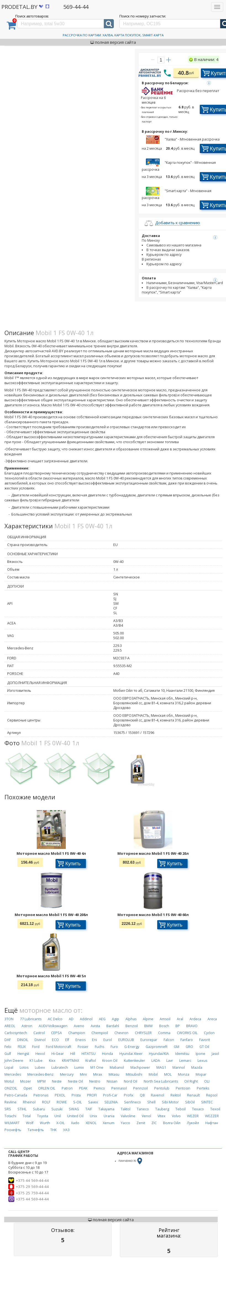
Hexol (40, 1053)
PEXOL (60, 1095)
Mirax (97, 1074)
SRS (7, 1109)
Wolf (29, 1123)
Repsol (211, 1095)
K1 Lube (36, 1060)
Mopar (201, 1074)
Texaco (198, 1109)
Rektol (175, 1095)
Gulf (7, 1053)
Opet (27, 1088)
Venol (146, 1116)
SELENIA (111, 1102)
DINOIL (22, 1039)
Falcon (169, 1039)
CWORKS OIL (187, 1032)
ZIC (154, 1123)
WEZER (193, 1116)
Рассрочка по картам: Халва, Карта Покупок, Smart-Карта (113, 35)
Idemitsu (182, 1053)
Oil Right (191, 1081)
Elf (67, 1039)
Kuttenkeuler (134, 1060)
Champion (76, 1032)
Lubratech (59, 1067)
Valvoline (128, 1116)
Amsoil (165, 1019)
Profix (128, 1095)
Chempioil (99, 1032)
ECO (55, 1039)
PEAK (83, 1088)
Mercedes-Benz (40, 1074)
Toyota (42, 1116)
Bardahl (112, 1026)
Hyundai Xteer (131, 1053)
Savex (93, 1102)
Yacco (125, 1123)
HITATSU (89, 1053)
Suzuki (56, 1109)
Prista (76, 1095)
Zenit (140, 1123)
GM (176, 1046)
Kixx (52, 1060)
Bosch (164, 1026)
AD (71, 1019)
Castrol (39, 1032)
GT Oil (204, 1046)
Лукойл (193, 1123)
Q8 (142, 1095)
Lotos (24, 1067)
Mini (83, 1074)
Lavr (169, 1060)
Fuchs (99, 1046)
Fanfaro (186, 1039)
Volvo (176, 1116)
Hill (72, 1053)
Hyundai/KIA (159, 1053)
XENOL (91, 1123)
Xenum (108, 1123)
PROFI (92, 1095)
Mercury (66, 1074)
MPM (41, 1081)
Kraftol (90, 1060)
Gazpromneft (156, 1046)
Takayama (106, 1109)
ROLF (46, 1102)
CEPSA (56, 1032)
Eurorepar (148, 1039)
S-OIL (77, 1102)
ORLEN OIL (46, 1088)
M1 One (96, 1067)
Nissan (112, 1081)
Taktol (125, 1109)
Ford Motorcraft (58, 1046)
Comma (164, 1032)
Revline (10, 1102)
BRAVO (192, 1026)
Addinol (86, 1019)
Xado (75, 1123)
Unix (93, 1116)
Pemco (99, 1088)
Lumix (79, 1067)
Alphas (130, 1019)
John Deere (13, 1060)
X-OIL (60, 1123)
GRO (189, 1046)
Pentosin (183, 1088)
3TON (9, 1019)
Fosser (83, 1046)
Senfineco (132, 1102)
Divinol (40, 1039)
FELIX (22, 1046)
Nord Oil (130, 1081)
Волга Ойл (171, 1123)
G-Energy (131, 1046)
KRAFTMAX (70, 1060)
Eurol (107, 1039)
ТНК (53, 1129)
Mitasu (114, 1074)
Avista (95, 1026)
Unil (57, 1116)
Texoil (215, 1109)
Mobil (153, 1074)
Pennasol (119, 1088)
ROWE (62, 1102)
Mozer (25, 1081)
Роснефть (12, 1129)
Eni (94, 1039)
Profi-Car (110, 1095)
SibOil (190, 1102)
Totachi (10, 1116)
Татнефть (36, 1129)
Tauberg (162, 1109)
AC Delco (55, 1019)
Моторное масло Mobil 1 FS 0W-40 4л (51, 853)
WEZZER (212, 1116)
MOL (168, 1074)
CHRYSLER (143, 1032)
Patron (67, 1088)
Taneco (143, 1109)
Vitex (161, 1116)
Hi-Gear (57, 1053)
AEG (102, 1019)
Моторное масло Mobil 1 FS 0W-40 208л (51, 914)
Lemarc (185, 1060)
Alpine (148, 1019)
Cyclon (209, 1032)
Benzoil (131, 1026)
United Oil (75, 1116)
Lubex (40, 1067)
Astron (27, 1026)
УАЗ (66, 1129)
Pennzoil (140, 1088)
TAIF (88, 1109)
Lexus (202, 1060)
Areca (212, 1019)
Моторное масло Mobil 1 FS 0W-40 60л (153, 914)
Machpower (140, 1067)
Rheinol (29, 1102)
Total (27, 1116)
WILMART (12, 1123)
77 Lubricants (30, 1019)
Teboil (180, 1109)
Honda (107, 1053)
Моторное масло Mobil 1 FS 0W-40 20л (153, 853)
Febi (7, 1046)
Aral (180, 1019)
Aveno (79, 1026)
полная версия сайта (113, 42)
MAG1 (161, 1067)
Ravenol (157, 1095)
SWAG (74, 1109)
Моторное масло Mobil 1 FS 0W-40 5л (51, 975)
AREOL (9, 1026)
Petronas (40, 1095)
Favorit (204, 1039)
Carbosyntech (15, 1032)
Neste (57, 1081)
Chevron (121, 1032)
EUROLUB (126, 1039)
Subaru (39, 1109)
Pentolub (161, 1088)
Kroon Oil (109, 1060)
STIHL (22, 1109)
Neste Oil (75, 1081)
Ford (36, 1046)
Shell (151, 1102)
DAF (7, 1039)
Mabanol (117, 1067)
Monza (183, 1074)
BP (177, 1026)
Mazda (196, 1067)
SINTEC (207, 1102)
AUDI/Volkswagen (53, 1026)
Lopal (8, 1067)
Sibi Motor (170, 1102)
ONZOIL (10, 1088)
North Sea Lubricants (161, 1081)
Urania (109, 1116)
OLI (206, 1081)
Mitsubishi (134, 1074)
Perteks (203, 1088)
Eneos (80, 1039)
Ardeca (195, 1019)
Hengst (23, 1053)
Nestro (94, 1081)
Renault (193, 1095)
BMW (148, 1026)
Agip (115, 1019)
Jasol (215, 1053)
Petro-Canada (15, 1095)
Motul (9, 1081)
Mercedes (12, 1074)
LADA (155, 1060)
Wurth (45, 1123)
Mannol (178, 1067)
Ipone (200, 1053)
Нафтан (211, 1123)
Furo (114, 1046)
